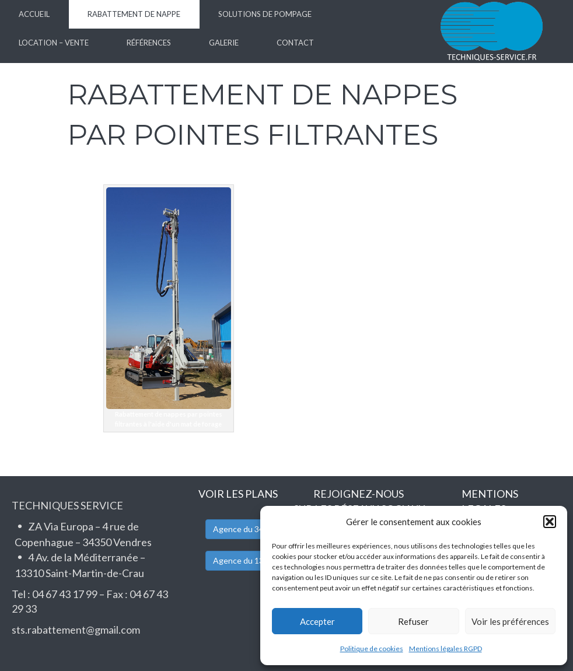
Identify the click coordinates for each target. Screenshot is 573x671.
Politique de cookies (371, 648)
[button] (549, 521)
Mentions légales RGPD (445, 648)
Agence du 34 (238, 529)
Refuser (413, 621)
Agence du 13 (238, 560)
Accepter (317, 621)
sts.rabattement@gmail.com (76, 629)
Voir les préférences (510, 621)
